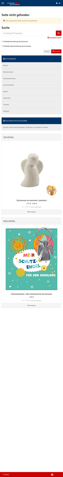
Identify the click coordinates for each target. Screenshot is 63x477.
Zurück (46, 51)
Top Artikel (8, 137)
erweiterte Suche (54, 37)
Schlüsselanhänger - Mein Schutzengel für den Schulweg (31, 294)
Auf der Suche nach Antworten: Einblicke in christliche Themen (25, 127)
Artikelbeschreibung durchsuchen (15, 41)
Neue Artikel (9, 221)
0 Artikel (6, 474)
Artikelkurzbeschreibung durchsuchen (17, 46)
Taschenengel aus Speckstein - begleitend (31, 200)
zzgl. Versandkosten (36, 207)
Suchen (56, 51)
